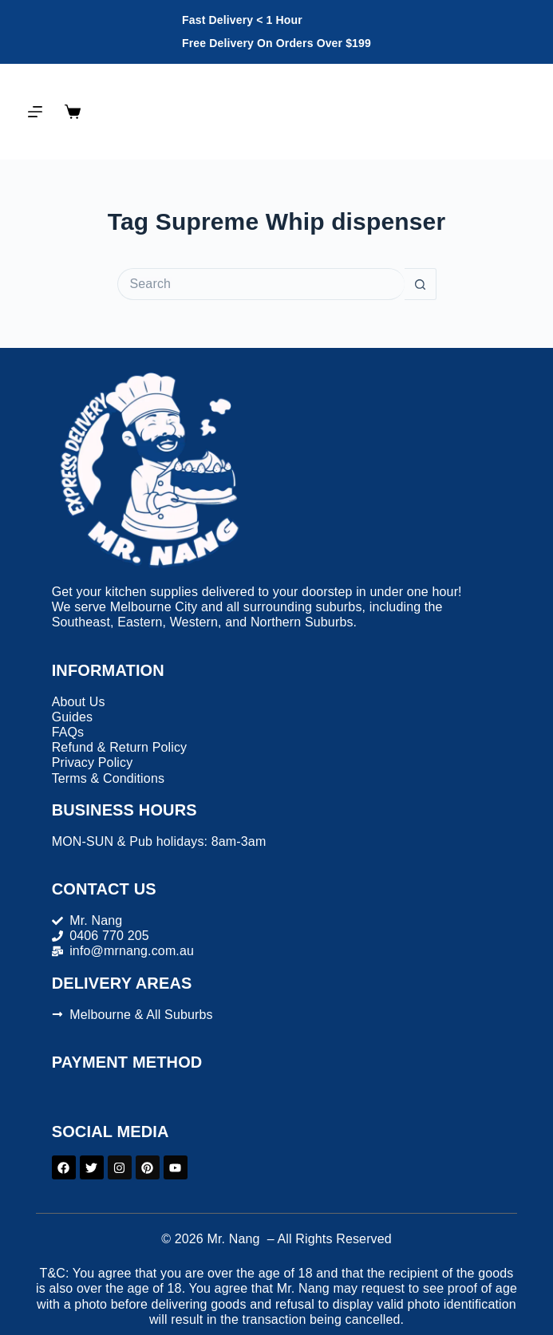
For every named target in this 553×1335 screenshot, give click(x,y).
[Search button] (420, 284)
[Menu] (35, 112)
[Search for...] (261, 284)
